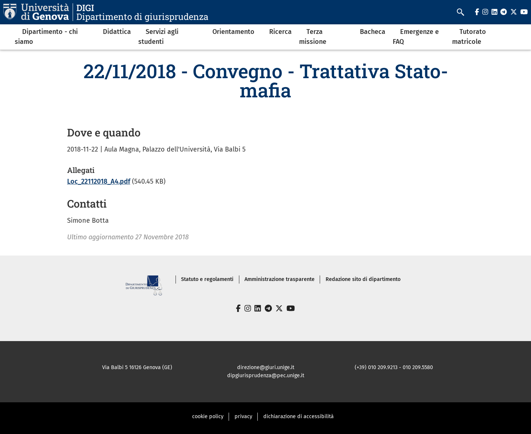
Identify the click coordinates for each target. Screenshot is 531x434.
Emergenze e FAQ (416, 37)
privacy (243, 416)
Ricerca (280, 32)
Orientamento (233, 32)
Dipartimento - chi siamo (46, 37)
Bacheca (372, 32)
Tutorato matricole (469, 37)
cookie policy (207, 416)
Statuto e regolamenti (207, 279)
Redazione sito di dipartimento (363, 279)
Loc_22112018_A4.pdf (98, 181)
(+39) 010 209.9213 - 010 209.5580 (394, 367)
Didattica (117, 32)
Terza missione (312, 37)
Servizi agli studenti (158, 37)
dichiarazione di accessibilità (298, 416)
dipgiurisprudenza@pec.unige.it (265, 375)
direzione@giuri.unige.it (265, 367)
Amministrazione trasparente (279, 279)
